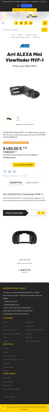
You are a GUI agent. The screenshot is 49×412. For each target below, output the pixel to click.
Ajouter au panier (23, 165)
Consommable (29, 322)
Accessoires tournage (10, 330)
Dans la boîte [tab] (32, 183)
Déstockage (29, 337)
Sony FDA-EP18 (24, 260)
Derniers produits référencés (34, 330)
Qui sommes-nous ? (8, 1)
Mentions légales (8, 367)
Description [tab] (16, 183)
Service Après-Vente (9, 356)
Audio (5, 337)
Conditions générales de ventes (13, 359)
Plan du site (6, 363)
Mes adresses (7, 385)
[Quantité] (7, 165)
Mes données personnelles (11, 389)
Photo (5, 326)
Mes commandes (8, 381)
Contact (43, 1)
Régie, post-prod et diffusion (12, 333)
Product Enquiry (9, 396)
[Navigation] (44, 23)
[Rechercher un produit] (24, 30)
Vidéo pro (6, 322)
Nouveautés (25, 1)
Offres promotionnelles (32, 341)
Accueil (5, 348)
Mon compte (7, 378)
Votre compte (9, 373)
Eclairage (6, 341)
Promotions (34, 1)
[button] (4, 408)
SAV (18, 6)
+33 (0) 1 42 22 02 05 (10, 301)
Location (26, 6)
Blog (18, 1)
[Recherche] (44, 30)
